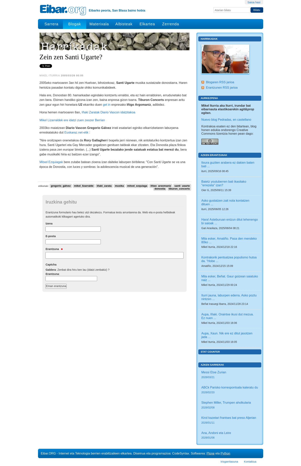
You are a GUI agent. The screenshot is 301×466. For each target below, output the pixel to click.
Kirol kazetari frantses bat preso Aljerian (229, 420)
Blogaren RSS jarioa (220, 82)
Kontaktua (250, 461)
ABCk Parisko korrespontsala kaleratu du (229, 390)
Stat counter (210, 351)
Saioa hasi (253, 2)
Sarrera (51, 24)
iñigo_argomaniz (160, 186)
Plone (210, 453)
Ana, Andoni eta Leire (229, 435)
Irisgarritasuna (229, 461)
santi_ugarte (182, 186)
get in (107, 104)
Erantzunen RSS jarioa (222, 87)
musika (119, 186)
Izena (48, 223)
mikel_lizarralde (83, 186)
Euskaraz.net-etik (76, 132)
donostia (160, 188)
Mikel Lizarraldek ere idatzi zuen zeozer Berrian (72, 120)
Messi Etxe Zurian (229, 374)
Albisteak (123, 24)
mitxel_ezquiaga (137, 186)
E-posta (50, 236)
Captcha (50, 264)
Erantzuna (54, 249)
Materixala (99, 24)
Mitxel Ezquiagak (51, 162)
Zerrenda (170, 24)
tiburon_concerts (179, 188)
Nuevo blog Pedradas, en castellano (226, 119)
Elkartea (147, 24)
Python (225, 453)
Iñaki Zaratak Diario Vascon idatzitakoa (108, 112)
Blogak (74, 24)
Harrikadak (209, 38)
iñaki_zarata (104, 186)
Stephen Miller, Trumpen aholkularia (229, 405)
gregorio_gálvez (61, 186)
